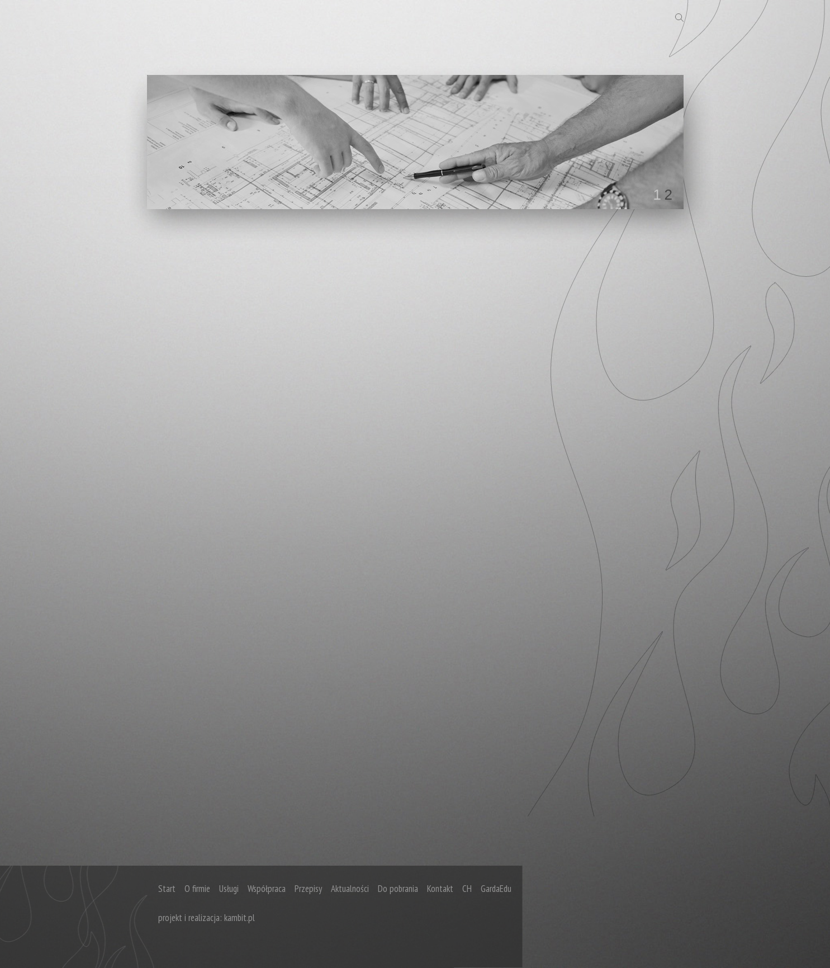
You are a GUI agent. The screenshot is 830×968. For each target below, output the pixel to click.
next (652, 140)
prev (178, 140)
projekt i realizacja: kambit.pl (206, 918)
